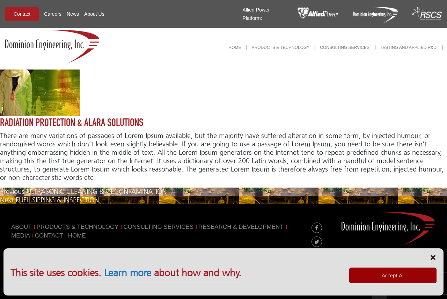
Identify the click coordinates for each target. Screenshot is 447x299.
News (73, 14)
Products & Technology (281, 47)
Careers (52, 14)
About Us (94, 14)
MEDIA (20, 235)
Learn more (127, 276)
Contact (22, 14)
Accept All (393, 278)
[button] (433, 259)
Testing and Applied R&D (408, 47)
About (21, 227)
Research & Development (241, 227)
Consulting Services (344, 47)
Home (235, 47)
